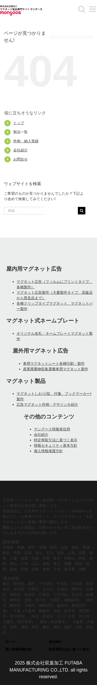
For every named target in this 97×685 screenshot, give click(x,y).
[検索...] (24, 210)
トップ (18, 123)
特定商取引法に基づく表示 (55, 440)
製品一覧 (20, 132)
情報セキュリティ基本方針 (55, 445)
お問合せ (20, 159)
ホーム (10, 642)
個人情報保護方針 (48, 451)
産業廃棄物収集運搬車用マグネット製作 (55, 369)
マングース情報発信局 (52, 429)
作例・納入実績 (26, 141)
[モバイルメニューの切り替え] (93, 9)
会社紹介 (20, 150)
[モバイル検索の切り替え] (81, 9)
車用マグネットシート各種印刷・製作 (54, 363)
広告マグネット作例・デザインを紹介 (47, 404)
